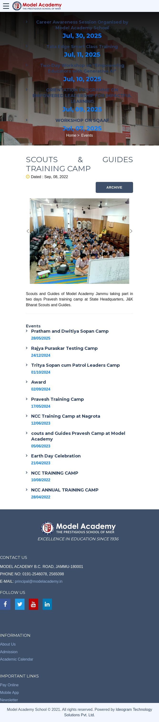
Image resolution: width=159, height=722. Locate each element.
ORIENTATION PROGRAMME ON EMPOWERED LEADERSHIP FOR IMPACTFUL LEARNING (82, 95)
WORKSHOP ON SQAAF (82, 120)
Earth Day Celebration (56, 456)
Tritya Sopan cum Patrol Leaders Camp (75, 365)
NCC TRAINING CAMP (54, 473)
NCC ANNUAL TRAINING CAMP (65, 490)
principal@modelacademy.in (38, 581)
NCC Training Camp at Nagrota (65, 416)
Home (71, 135)
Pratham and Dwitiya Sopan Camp (70, 331)
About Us (8, 644)
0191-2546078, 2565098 (43, 574)
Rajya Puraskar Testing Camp (64, 348)
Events (87, 135)
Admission (9, 652)
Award (38, 382)
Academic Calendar (16, 659)
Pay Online (9, 685)
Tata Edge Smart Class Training (82, 46)
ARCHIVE (114, 187)
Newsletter (9, 700)
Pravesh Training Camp (57, 399)
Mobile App (9, 693)
